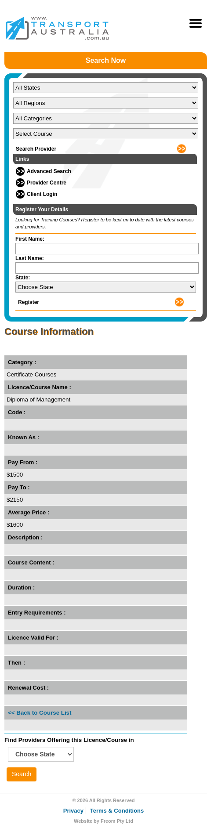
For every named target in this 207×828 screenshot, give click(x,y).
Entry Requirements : (36, 612)
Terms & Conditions (117, 810)
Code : (16, 412)
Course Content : (31, 562)
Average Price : (28, 512)
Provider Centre (46, 183)
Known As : (23, 437)
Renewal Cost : (28, 687)
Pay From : (22, 462)
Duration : (21, 587)
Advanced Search (49, 171)
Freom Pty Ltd (117, 821)
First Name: (29, 239)
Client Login (42, 194)
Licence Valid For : (33, 637)
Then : (16, 662)
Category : (22, 362)
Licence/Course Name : (39, 387)
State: (22, 278)
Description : (25, 537)
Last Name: (29, 258)
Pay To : (19, 487)
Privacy (73, 810)
